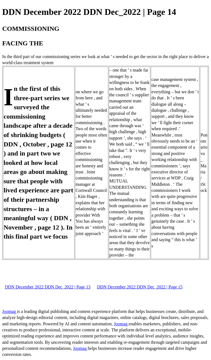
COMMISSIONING (30, 28)
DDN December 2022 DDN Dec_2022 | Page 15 (139, 287)
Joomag (9, 311)
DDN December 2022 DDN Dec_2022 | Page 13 (47, 287)
